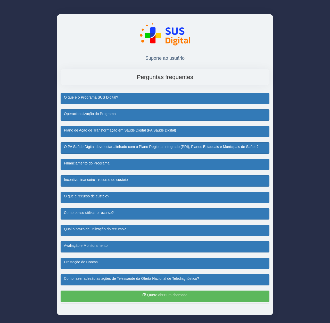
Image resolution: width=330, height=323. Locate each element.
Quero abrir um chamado (165, 295)
